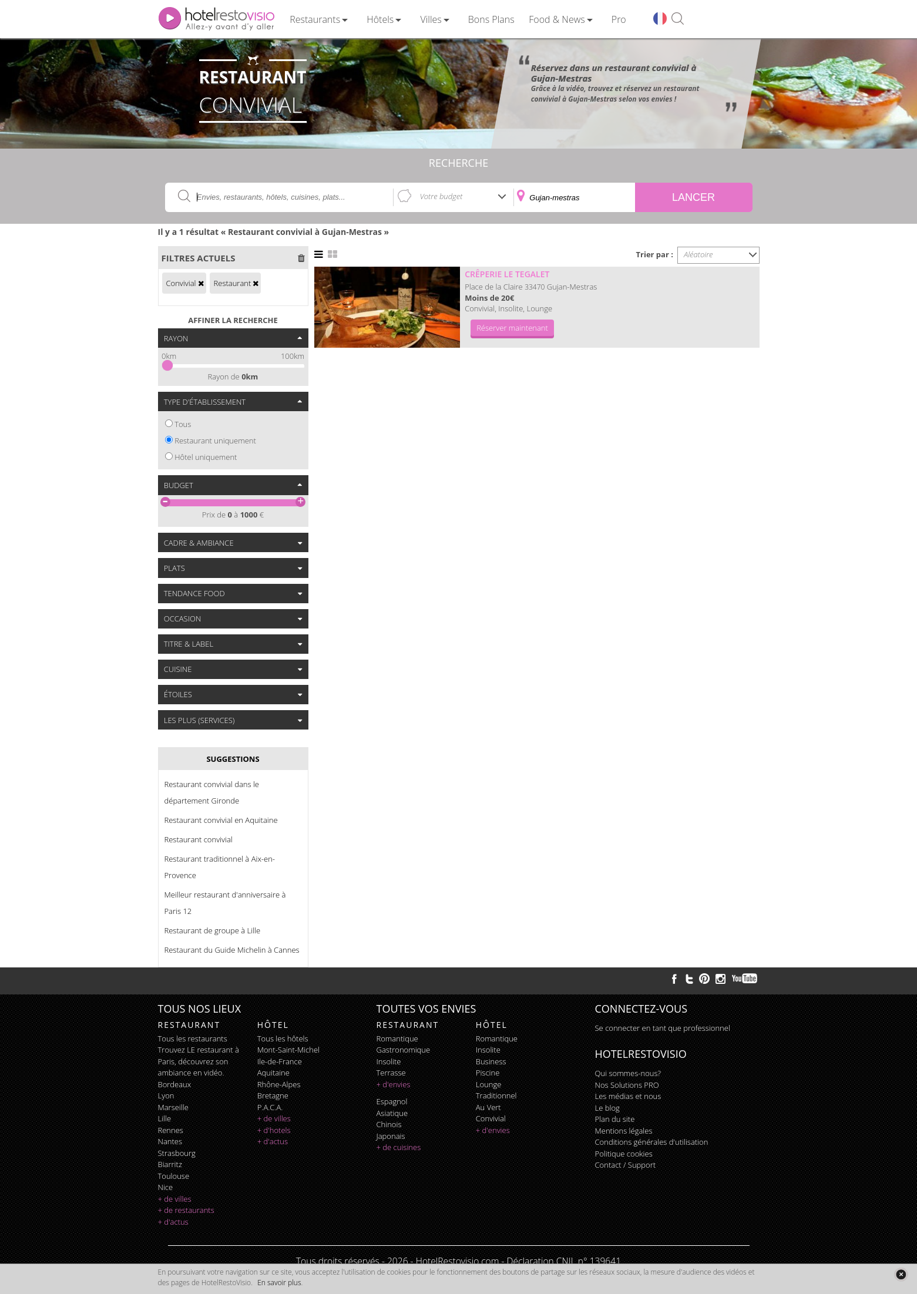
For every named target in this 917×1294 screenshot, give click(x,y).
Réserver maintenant (512, 327)
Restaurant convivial (198, 839)
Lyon (166, 1095)
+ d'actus (173, 1221)
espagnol (392, 1101)
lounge (489, 1084)
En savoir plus (279, 1283)
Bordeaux (175, 1084)
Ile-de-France (279, 1061)
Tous (182, 424)
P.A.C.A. (270, 1107)
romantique (397, 1038)
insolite (389, 1061)
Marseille (173, 1107)
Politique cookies (624, 1153)
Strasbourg (177, 1153)
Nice (165, 1187)
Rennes (170, 1130)
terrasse (391, 1072)
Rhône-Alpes (279, 1084)
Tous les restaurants (192, 1038)
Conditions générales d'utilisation (651, 1142)
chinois (389, 1124)
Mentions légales (624, 1130)
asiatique (392, 1113)
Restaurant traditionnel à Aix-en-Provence (220, 866)
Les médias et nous (628, 1096)
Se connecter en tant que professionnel (662, 1028)
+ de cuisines (399, 1147)
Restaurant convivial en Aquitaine (221, 820)
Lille (165, 1118)
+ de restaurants (186, 1210)
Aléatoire (698, 254)
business (491, 1061)
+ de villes (175, 1199)
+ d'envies (394, 1084)
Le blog (607, 1108)
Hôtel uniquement (205, 457)
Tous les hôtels (282, 1038)
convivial (491, 1118)
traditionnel (496, 1095)
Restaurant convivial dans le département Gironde (212, 792)
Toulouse (174, 1176)
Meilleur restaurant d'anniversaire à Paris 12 (225, 902)
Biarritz (170, 1164)
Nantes (170, 1141)
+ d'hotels (274, 1130)
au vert (488, 1107)
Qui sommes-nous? (628, 1073)
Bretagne (272, 1095)
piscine (488, 1072)
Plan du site (615, 1119)
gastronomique (404, 1049)
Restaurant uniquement (215, 440)
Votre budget (441, 196)
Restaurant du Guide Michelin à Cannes (232, 950)
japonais (391, 1136)
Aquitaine (273, 1072)
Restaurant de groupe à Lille (212, 930)
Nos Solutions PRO (627, 1085)
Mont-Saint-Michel (288, 1049)
